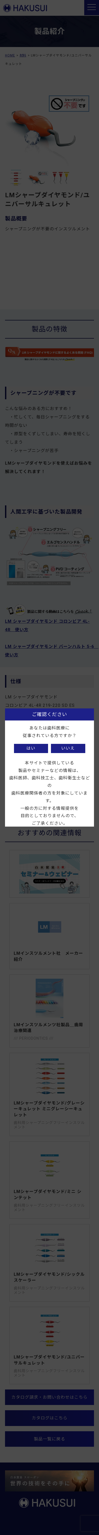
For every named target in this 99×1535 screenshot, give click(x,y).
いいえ (68, 748)
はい (30, 748)
